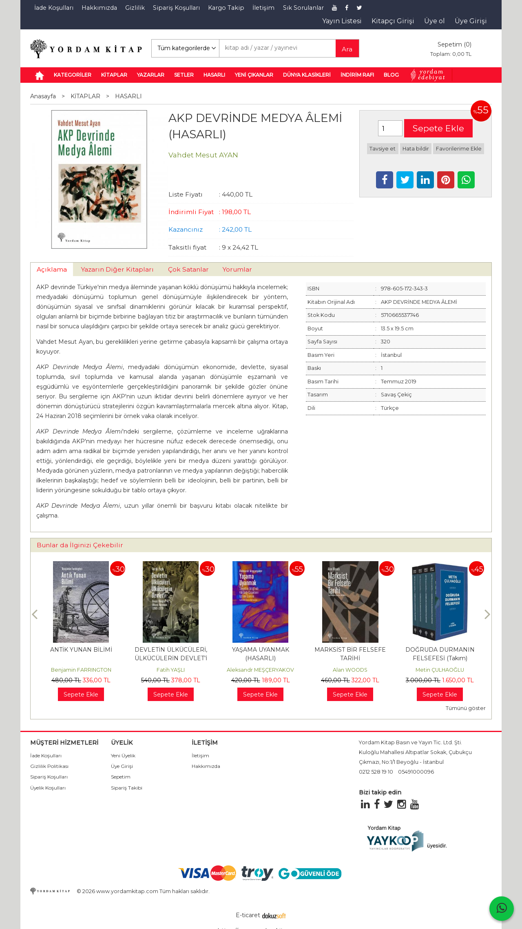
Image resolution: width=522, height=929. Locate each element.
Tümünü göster (466, 708)
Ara (347, 49)
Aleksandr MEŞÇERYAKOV (260, 670)
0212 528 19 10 (376, 772)
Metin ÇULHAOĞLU (440, 670)
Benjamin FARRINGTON (81, 670)
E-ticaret (248, 915)
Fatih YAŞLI (171, 670)
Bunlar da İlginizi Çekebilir (80, 545)
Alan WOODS (350, 670)
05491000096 (416, 772)
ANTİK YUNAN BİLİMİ (81, 649)
